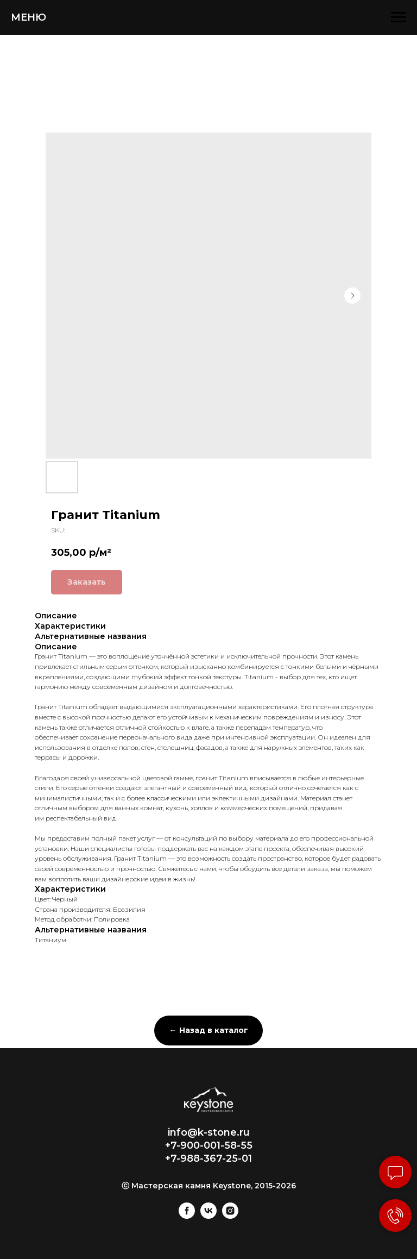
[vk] (208, 1215)
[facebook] (187, 1215)
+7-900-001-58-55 (208, 1145)
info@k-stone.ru (209, 1132)
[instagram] (230, 1215)
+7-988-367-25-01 (208, 1158)
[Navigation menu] (398, 17)
